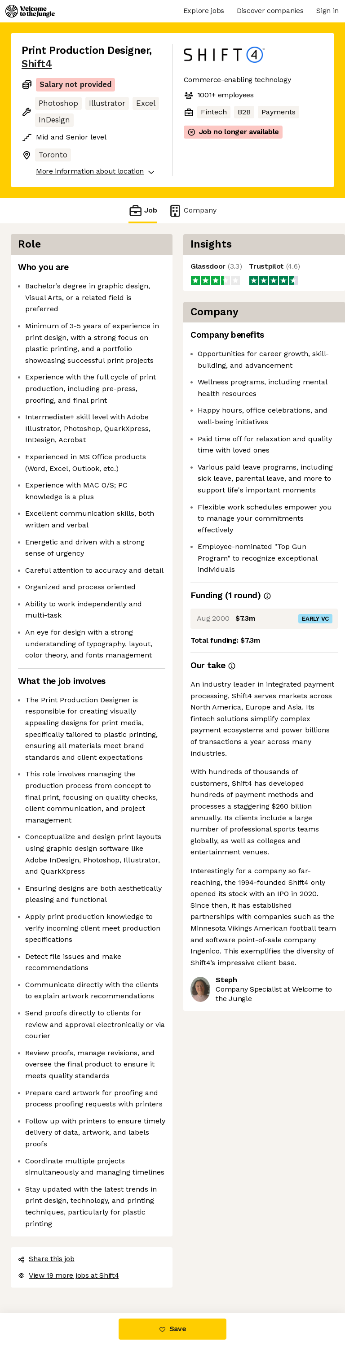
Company (192, 210)
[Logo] (30, 11)
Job (142, 210)
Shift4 (37, 64)
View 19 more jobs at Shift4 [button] (68, 1275)
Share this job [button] (46, 1258)
